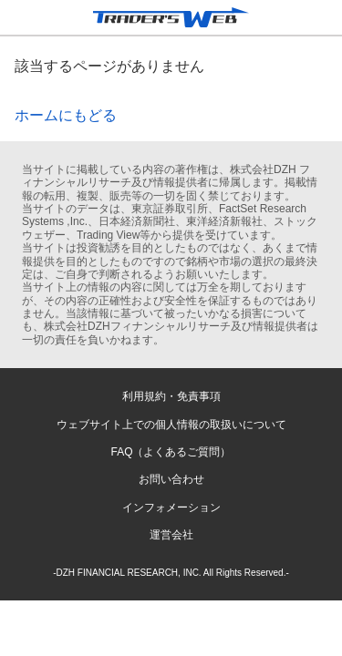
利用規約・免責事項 (171, 396)
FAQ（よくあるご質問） (170, 452)
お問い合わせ (171, 479)
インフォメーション (171, 507)
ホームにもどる (66, 115)
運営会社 (171, 534)
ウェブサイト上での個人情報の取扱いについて (171, 424)
